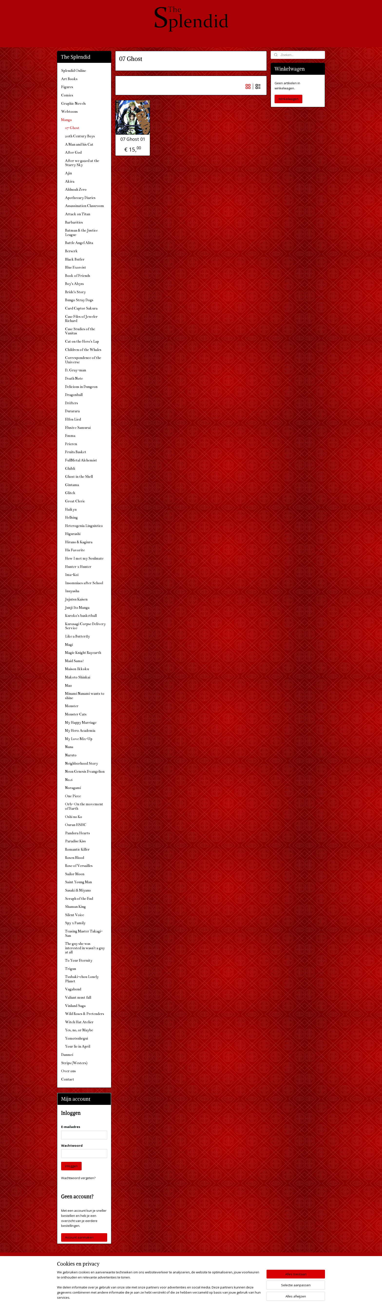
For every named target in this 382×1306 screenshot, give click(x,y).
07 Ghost (72, 128)
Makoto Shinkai (77, 677)
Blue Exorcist (75, 267)
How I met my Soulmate (84, 558)
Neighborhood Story (81, 763)
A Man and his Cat (79, 144)
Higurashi (72, 534)
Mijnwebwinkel (243, 1297)
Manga (66, 120)
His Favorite (75, 550)
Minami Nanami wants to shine (84, 695)
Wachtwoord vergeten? (78, 1178)
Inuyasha (72, 591)
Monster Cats (75, 714)
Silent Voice (74, 915)
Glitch (70, 493)
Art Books (69, 79)
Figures (67, 87)
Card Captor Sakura (81, 308)
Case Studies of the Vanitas (80, 331)
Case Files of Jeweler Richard (81, 318)
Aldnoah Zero (75, 189)
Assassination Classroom (84, 206)
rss (182, 1297)
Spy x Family (75, 923)
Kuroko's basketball (81, 615)
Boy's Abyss (74, 284)
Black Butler (75, 259)
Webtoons (69, 111)
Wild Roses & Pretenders (84, 1014)
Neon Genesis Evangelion (85, 771)
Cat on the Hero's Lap (82, 341)
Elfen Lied (73, 419)
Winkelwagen (288, 99)
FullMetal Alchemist (81, 460)
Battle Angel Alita (79, 243)
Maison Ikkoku (77, 669)
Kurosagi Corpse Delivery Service (85, 626)
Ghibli (70, 468)
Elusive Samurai (78, 427)
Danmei (67, 1054)
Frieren (71, 444)
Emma (70, 435)
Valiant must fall (78, 997)
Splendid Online (73, 70)
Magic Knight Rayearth (83, 652)
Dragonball (74, 395)
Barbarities (74, 222)
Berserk (71, 251)
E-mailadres (70, 1127)
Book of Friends (77, 275)
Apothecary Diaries (80, 198)
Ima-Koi (71, 575)
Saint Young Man (78, 882)
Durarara (72, 411)
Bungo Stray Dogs (79, 300)
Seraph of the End (79, 898)
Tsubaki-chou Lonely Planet (82, 979)
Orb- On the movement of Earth (84, 806)
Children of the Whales (83, 350)
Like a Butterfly (77, 636)
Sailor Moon (74, 874)
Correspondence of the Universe (83, 360)
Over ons (68, 1071)
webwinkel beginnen (201, 1297)
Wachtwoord (72, 1145)
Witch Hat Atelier (79, 1022)
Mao (68, 685)
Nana (69, 747)
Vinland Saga (75, 1006)
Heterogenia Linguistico (84, 526)
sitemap (172, 1297)
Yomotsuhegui (76, 1038)
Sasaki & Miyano (78, 890)
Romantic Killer (77, 849)
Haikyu (70, 509)
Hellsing (71, 517)
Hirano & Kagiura (78, 542)
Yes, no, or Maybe (79, 1030)
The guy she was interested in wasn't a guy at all (85, 947)
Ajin (68, 173)
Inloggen (71, 1166)
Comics (67, 95)
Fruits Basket (75, 452)
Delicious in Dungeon (81, 387)
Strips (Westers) (74, 1063)
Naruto (70, 755)
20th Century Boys (80, 136)
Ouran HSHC (75, 825)
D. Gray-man (75, 370)
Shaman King (75, 906)
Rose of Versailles (79, 866)
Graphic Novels (73, 103)
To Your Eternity (78, 960)
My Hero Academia (80, 730)
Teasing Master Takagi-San (84, 933)
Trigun (70, 969)
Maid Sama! (74, 661)
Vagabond (73, 989)
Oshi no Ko (73, 817)
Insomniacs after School (84, 583)
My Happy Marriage (80, 722)
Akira (69, 181)
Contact (67, 1079)
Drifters (71, 403)
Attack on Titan (77, 214)
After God (73, 152)
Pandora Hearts (77, 833)
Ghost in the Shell (79, 476)
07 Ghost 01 (132, 139)
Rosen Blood (74, 857)
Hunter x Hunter (78, 566)
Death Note (74, 378)
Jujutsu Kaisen (76, 599)
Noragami (73, 788)
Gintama (72, 485)
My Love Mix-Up (78, 739)
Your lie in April (77, 1046)
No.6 (69, 780)
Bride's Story (75, 292)
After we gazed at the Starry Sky (82, 163)
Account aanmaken (79, 1237)
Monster (71, 706)
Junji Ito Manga (77, 607)
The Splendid (233, 1263)
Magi (69, 644)
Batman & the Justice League (81, 232)
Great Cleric (75, 501)
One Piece (73, 796)
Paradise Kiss (75, 841)
